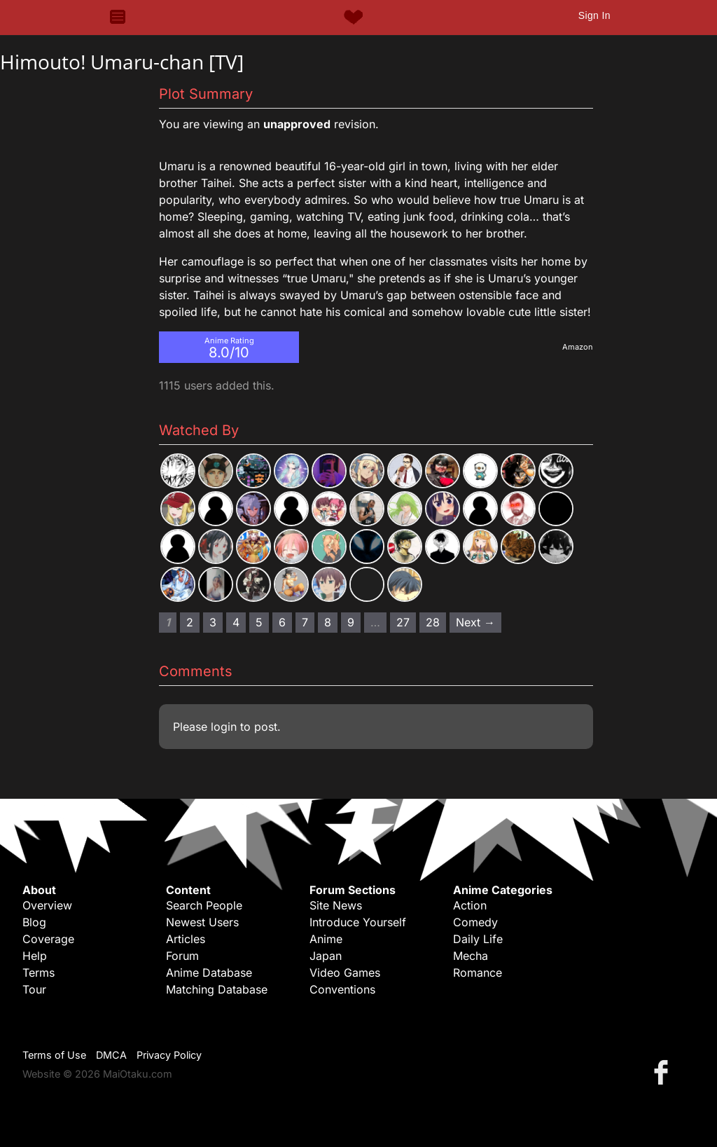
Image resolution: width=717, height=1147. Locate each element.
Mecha (470, 956)
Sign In (594, 15)
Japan (325, 956)
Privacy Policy (169, 1055)
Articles (185, 939)
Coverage (48, 939)
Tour (34, 989)
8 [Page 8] (327, 622)
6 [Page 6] (282, 622)
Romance (477, 973)
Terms (38, 973)
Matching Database (216, 989)
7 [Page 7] (305, 622)
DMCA (111, 1055)
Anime (325, 939)
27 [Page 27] (403, 622)
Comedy (475, 922)
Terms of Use (54, 1055)
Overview (47, 905)
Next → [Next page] (475, 622)
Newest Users (202, 922)
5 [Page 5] (259, 622)
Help (34, 956)
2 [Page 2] (189, 622)
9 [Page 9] (350, 622)
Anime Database (209, 973)
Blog (34, 922)
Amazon (577, 347)
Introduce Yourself (357, 922)
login (224, 727)
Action (470, 905)
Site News (335, 905)
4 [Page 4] (235, 622)
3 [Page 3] (212, 622)
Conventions (342, 989)
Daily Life (478, 939)
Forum (182, 956)
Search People (204, 905)
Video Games (344, 973)
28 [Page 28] (433, 622)
